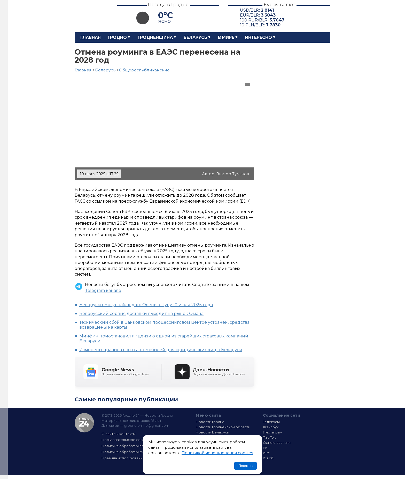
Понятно (245, 466)
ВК (265, 448)
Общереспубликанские (144, 70)
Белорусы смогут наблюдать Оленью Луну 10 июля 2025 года (146, 304)
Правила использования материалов (134, 458)
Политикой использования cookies (217, 452)
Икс (266, 453)
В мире (226, 37)
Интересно (258, 37)
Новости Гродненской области (223, 427)
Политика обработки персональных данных (140, 446)
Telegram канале (103, 290)
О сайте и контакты (119, 434)
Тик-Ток (269, 437)
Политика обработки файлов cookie (134, 452)
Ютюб (268, 458)
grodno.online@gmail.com (146, 425)
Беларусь (195, 37)
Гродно (117, 37)
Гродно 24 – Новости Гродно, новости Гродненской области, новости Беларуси (91, 16)
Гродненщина (155, 37)
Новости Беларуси (212, 432)
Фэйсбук (270, 427)
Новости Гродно (210, 422)
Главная (90, 37)
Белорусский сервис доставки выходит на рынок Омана (141, 313)
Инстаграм (272, 432)
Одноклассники (277, 442)
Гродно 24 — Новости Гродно (84, 422)
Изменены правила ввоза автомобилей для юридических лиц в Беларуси (160, 349)
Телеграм (271, 422)
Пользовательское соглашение (130, 440)
